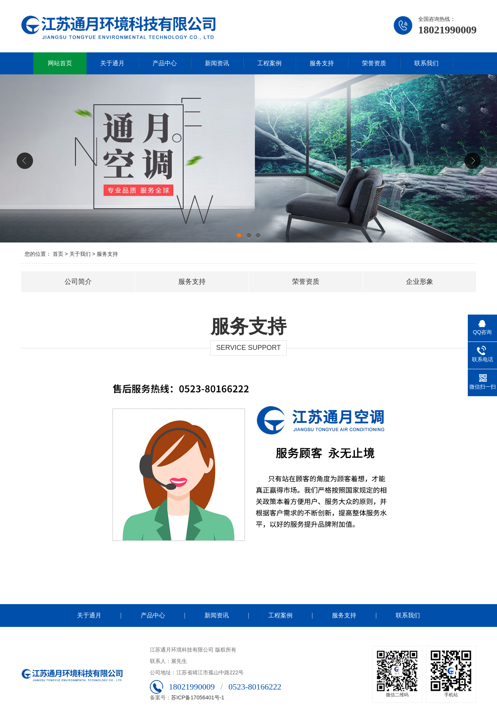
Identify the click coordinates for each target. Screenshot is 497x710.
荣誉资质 (374, 63)
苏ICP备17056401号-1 (197, 697)
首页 (58, 254)
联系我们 (426, 63)
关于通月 (112, 63)
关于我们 (80, 254)
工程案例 (269, 63)
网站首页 (60, 63)
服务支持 (322, 63)
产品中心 (165, 63)
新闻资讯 (217, 63)
